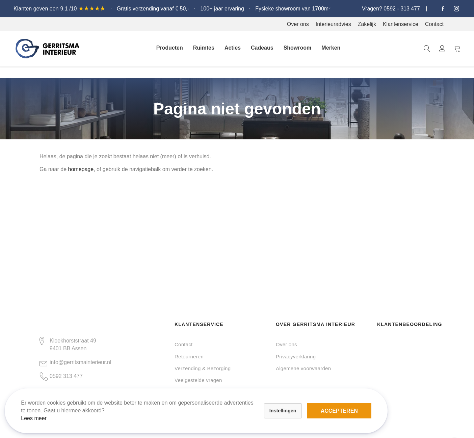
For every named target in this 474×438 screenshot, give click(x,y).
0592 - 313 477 (402, 8)
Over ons (286, 344)
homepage (81, 169)
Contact (183, 344)
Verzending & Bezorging (203, 368)
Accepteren (232, 401)
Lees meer (40, 412)
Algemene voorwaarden (303, 368)
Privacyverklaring (296, 356)
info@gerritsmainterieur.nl (80, 362)
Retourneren (189, 356)
